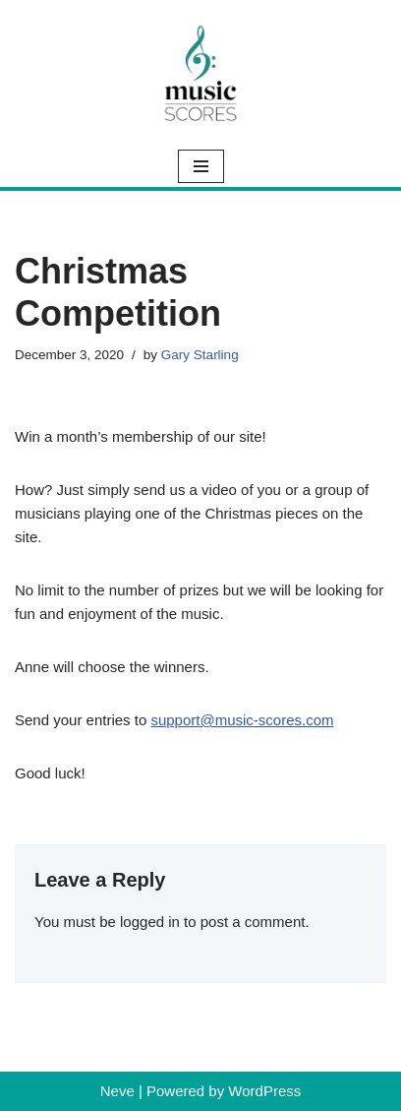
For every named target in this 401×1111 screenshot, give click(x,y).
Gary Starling (200, 354)
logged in (150, 921)
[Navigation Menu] (201, 166)
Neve (117, 1090)
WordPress (264, 1090)
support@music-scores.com (241, 719)
